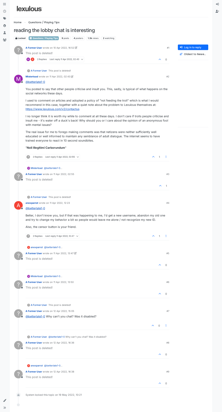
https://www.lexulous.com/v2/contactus (52, 109)
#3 (167, 174)
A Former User (34, 47)
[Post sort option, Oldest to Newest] (193, 54)
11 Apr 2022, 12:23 (60, 202)
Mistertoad (32, 76)
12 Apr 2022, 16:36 (63, 342)
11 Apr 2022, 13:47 (63, 253)
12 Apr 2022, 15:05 (63, 311)
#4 (167, 202)
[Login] (217, 4)
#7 (168, 311)
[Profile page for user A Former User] (18, 50)
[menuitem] (217, 4)
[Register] (217, 11)
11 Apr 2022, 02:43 (60, 76)
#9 (167, 371)
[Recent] (4, 11)
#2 (167, 76)
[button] (4, 400)
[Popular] (4, 26)
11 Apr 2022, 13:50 (63, 282)
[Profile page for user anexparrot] (18, 205)
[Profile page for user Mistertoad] (18, 79)
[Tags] (4, 18)
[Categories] (4, 4)
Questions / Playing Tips (43, 38)
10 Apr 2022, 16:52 (63, 47)
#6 (167, 282)
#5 (167, 253)
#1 (168, 47)
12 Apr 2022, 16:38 (63, 371)
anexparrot (32, 202)
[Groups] (4, 40)
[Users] (4, 33)
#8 (167, 342)
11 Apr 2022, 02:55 (63, 174)
